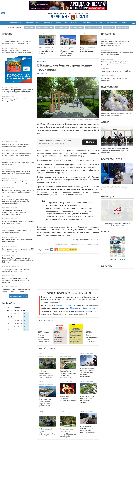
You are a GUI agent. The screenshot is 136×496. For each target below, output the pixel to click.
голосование (86, 244)
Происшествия (16, 23)
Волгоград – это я (112, 159)
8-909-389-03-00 (81, 292)
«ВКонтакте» (74, 308)
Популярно (108, 34)
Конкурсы (99, 23)
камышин (75, 244)
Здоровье (48, 23)
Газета (123, 23)
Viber (69, 305)
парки (96, 244)
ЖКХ (66, 23)
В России (106, 266)
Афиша (105, 122)
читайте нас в (68, 250)
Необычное (86, 23)
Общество (41, 61)
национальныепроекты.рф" (59, 214)
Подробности (109, 87)
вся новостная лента (18, 296)
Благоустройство (33, 23)
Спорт (58, 23)
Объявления (112, 23)
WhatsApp (60, 305)
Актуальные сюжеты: (14, 27)
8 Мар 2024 (40, 73)
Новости (7, 34)
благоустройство (63, 244)
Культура (74, 23)
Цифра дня (107, 196)
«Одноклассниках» (89, 308)
